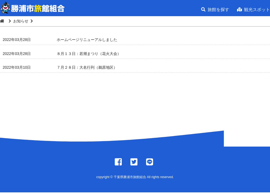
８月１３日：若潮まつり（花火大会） (89, 53)
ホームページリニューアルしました (87, 39)
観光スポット (253, 9)
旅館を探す (215, 9)
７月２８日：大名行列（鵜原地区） (87, 67)
